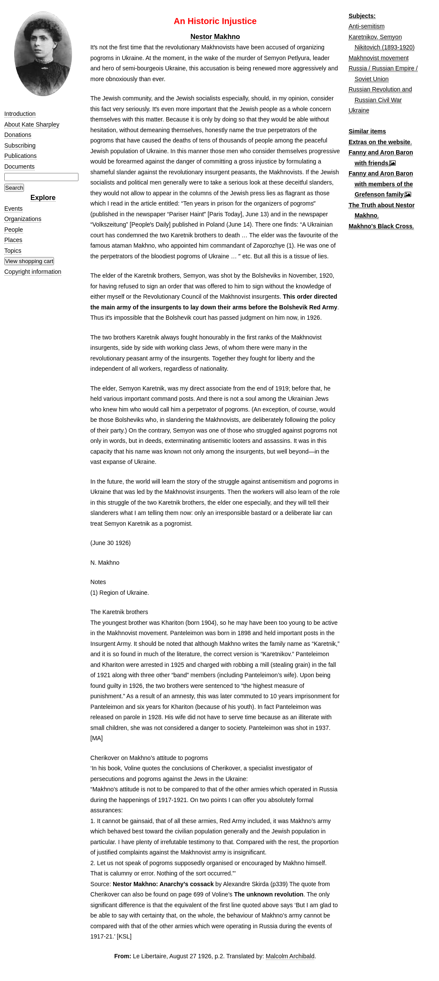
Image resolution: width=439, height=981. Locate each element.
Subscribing (20, 145)
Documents (19, 166)
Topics (12, 250)
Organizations (22, 218)
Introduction (20, 113)
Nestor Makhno (215, 36)
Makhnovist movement (379, 57)
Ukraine (359, 110)
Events (13, 208)
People (13, 229)
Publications (20, 155)
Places (13, 239)
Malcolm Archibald (290, 956)
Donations (17, 134)
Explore (43, 197)
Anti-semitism (367, 26)
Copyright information (32, 271)
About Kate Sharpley (31, 124)
